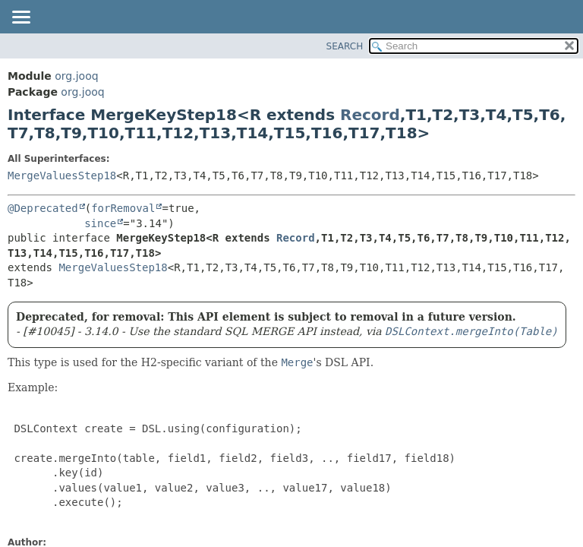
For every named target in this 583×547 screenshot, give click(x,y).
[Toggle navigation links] (20, 18)
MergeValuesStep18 (62, 175)
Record (370, 115)
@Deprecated (43, 208)
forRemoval (123, 208)
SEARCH (345, 46)
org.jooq (76, 76)
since (100, 223)
